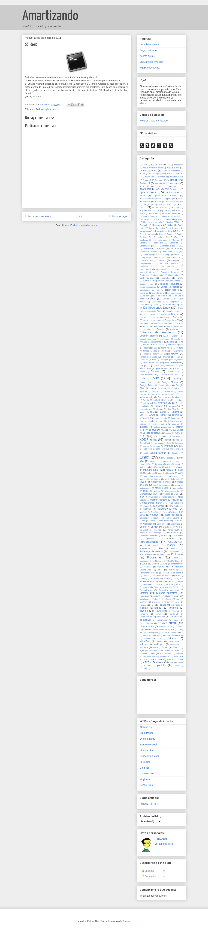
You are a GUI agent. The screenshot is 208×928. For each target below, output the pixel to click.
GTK (174, 402)
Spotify (157, 599)
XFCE (146, 662)
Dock (159, 311)
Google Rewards (158, 388)
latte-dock (147, 449)
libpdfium (147, 453)
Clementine (167, 252)
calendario (163, 240)
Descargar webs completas (165, 302)
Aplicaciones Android (165, 195)
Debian (152, 298)
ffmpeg (146, 351)
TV (159, 623)
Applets (158, 202)
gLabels (176, 368)
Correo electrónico (170, 287)
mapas (169, 470)
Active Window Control (153, 168)
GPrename (168, 391)
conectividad (145, 269)
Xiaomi (159, 662)
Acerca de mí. (147, 56)
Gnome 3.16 (173, 371)
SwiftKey (143, 602)
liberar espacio (176, 449)
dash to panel (158, 293)
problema (161, 554)
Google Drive (146, 385)
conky (176, 269)
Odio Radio (164, 521)
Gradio (146, 400)
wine (145, 659)
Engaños (147, 329)
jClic (163, 430)
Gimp (143, 365)
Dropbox (175, 314)
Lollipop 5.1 (166, 461)
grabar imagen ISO (170, 394)
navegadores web (167, 508)
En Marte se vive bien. (152, 61)
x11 (181, 659)
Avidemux (153, 213)
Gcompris (164, 360)
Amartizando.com (149, 44)
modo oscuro (168, 497)
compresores (145, 263)
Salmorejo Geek (148, 744)
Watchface (174, 644)
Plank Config (152, 545)
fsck (154, 360)
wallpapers (159, 644)
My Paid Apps (176, 506)
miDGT (156, 494)
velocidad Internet (151, 635)
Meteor (157, 491)
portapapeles (173, 551)
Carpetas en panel (148, 246)
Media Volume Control (150, 479)
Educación (178, 317)
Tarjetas (143, 605)
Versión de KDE (153, 638)
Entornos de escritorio (157, 332)
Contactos (144, 275)
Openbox (147, 524)
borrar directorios (157, 228)
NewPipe (155, 512)
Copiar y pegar (147, 284)
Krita (169, 443)
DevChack (144, 305)
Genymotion (177, 360)
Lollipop (153, 461)
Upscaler (147, 632)
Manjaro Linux (151, 469)
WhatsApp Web (172, 650)
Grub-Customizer (161, 400)
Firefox (164, 351)
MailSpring (156, 467)
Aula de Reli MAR (149, 803)
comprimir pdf (147, 266)
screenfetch (168, 581)
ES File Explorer (171, 336)
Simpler (176, 587)
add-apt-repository (172, 171)
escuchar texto (157, 342)
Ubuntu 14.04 (147, 626)
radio (165, 564)
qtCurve (143, 564)
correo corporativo (148, 287)
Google (175, 378)
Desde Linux (146, 785)
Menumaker (178, 488)
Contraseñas (173, 275)
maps (180, 470)
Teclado (162, 605)
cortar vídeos (172, 290)
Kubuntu (156, 446)
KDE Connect (159, 436)
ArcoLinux (175, 207)
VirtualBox (145, 641)
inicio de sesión (159, 424)
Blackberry (144, 219)
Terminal (173, 607)
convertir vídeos (173, 281)
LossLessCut (145, 464)
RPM (178, 576)
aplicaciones (51, 109)
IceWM (152, 415)
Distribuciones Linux (156, 307)
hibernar (159, 409)
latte (181, 446)
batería (154, 216)
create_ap (144, 293)
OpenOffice (162, 524)
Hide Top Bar (173, 409)
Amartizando (50, 16)
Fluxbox (173, 353)
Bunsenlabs (159, 237)
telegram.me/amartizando (154, 120)
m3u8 (177, 464)
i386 (141, 415)
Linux (144, 457)
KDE (143, 436)
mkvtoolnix (153, 497)
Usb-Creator (167, 632)
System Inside (147, 738)
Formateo (166, 357)
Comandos (155, 257)
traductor (161, 617)
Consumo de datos (170, 272)
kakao (168, 433)
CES (181, 246)
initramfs (175, 424)
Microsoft (144, 494)
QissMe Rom (173, 561)
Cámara (175, 240)
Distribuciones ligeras (172, 304)
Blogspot (179, 219)
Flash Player (177, 351)
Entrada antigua (118, 216)
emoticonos (148, 326)
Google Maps (165, 385)
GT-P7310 (162, 403)
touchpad (174, 614)
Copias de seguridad (168, 284)
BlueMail (143, 225)
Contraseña (158, 275)
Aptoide (158, 204)
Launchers (160, 449)
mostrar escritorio (158, 500)
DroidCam (163, 314)
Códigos (143, 257)
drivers (152, 314)
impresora (175, 418)
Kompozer (158, 443)
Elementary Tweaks (148, 323)
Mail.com (144, 467)
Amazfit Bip (148, 177)
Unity (180, 629)
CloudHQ (147, 255)
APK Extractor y (172, 189)
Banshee (143, 216)
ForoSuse (145, 761)
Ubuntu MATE (154, 629)
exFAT (180, 342)
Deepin (166, 299)
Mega (143, 481)
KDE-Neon (175, 436)
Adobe (142, 173)
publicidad (144, 561)
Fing (155, 351)
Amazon (161, 177)
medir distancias (172, 479)
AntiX (142, 186)
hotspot (143, 412)
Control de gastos (148, 278)
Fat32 (155, 348)
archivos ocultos (159, 207)
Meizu (168, 482)
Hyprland (174, 412)
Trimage (176, 620)
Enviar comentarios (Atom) (84, 225)
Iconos (163, 415)
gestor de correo (171, 362)
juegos (179, 430)
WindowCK (165, 656)
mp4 (160, 503)
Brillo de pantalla (147, 234)
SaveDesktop (152, 581)
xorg (171, 662)
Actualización (173, 167)
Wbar (165, 647)
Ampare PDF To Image (153, 180)
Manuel (162, 839)
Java (154, 430)
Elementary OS (172, 320)
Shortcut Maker (161, 587)
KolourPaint (145, 443)
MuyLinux (145, 779)
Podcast (174, 548)
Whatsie (143, 653)
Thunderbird (161, 611)
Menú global (161, 488)
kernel (168, 440)
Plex (161, 548)
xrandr (180, 662)
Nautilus (147, 509)
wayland (144, 647)
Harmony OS (174, 406)
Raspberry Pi (177, 564)
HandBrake (145, 406)
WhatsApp (154, 650)
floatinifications (159, 354)
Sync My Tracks (172, 602)
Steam (168, 599)
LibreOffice (160, 452)
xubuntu (147, 665)
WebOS (176, 647)
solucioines (144, 599)
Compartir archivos (172, 257)
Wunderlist (171, 659)
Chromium (160, 248)
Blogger (168, 219)
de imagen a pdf (175, 293)
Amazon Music (176, 177)
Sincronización (146, 590)
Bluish (170, 225)
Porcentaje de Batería (151, 551)
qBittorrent (157, 561)
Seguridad (147, 584)
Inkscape (144, 427)
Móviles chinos (147, 503)
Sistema (144, 592)
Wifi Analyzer (165, 653)
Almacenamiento (175, 173)
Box (178, 231)
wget (142, 650)
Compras (175, 260)
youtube (161, 665)
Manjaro (179, 467)
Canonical (174, 243)
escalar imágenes (148, 339)
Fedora (179, 348)
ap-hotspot (174, 186)
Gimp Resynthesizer (163, 366)
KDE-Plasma (148, 439)
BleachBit (157, 219)
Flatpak (146, 354)
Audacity (167, 210)
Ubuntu (171, 623)
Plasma (171, 545)
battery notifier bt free (170, 216)
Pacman (157, 530)
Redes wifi (163, 567)
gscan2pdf (178, 400)
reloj (160, 570)
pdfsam (150, 539)
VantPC (179, 632)
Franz (177, 357)
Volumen (144, 644)
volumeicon (174, 641)
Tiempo (176, 611)
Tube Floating (146, 623)
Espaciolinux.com (149, 756)
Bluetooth (157, 225)
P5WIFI (176, 527)
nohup (142, 515)
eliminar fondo (167, 323)
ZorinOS (143, 668)
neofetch (143, 512)
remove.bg (173, 570)
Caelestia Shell (147, 240)
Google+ (175, 388)
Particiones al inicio (148, 536)
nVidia (152, 521)
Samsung (155, 579)
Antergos (174, 183)
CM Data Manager (162, 255)
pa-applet (144, 530)
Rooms (146, 576)
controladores (165, 278)
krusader (179, 443)
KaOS (177, 433)
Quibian (155, 564)
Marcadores (148, 473)
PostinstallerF (146, 554)
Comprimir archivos (168, 263)
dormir (142, 314)
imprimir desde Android (151, 421)
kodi (178, 440)
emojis (180, 323)
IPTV (145, 430)
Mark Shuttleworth (166, 473)
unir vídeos (169, 629)
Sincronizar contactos (169, 590)
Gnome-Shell (146, 374)
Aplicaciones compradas (150, 199)
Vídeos (172, 638)
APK (158, 189)
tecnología (175, 605)
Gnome (155, 371)
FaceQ (146, 348)
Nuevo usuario (172, 518)
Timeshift (144, 614)
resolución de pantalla (173, 573)
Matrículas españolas (153, 476)
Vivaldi (159, 641)
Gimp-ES (145, 767)
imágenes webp (160, 418)
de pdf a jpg (148, 296)
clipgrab (179, 252)
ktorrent (146, 446)
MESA (146, 491)
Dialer (155, 305)
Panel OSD (173, 530)
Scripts (180, 581)
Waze (155, 647)
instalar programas (162, 427)
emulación (162, 326)
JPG (171, 430)
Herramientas (146, 409)
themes (144, 610)
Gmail (142, 371)
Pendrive (170, 538)
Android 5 (145, 183)
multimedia (178, 503)
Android (40, 109)
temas (157, 607)
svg (177, 599)
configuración (162, 269)
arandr (170, 204)
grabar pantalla (146, 397)
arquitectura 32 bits (149, 210)
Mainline (168, 467)
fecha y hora (166, 348)
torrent (158, 614)
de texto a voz (164, 296)
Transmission (162, 620)
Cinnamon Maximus (149, 252)
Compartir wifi (146, 260)
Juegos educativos (152, 433)
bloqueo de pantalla (152, 222)
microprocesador (172, 491)
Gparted (143, 391)
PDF (163, 535)
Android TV (160, 183)
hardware (158, 406)
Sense (159, 584)
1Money (143, 165)
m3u (169, 464)
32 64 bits (156, 164)
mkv (142, 497)
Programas (154, 557)
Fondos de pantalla (148, 357)
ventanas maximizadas (173, 635)
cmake (177, 255)
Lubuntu (158, 464)
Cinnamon (174, 248)
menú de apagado (161, 485)
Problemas (177, 554)
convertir (179, 278)
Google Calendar (148, 382)
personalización (150, 541)
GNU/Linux (149, 378)
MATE (180, 473)
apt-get (146, 204)
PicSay (170, 542)
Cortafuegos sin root (149, 290)
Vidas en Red (147, 750)
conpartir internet (147, 272)
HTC (152, 412)
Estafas (170, 342)
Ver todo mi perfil (164, 843)
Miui (175, 493)
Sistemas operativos (150, 596)
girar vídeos (162, 368)
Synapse (156, 602)
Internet (179, 427)
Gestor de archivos (151, 362)
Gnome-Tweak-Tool (169, 374)
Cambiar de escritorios (151, 243)
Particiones (172, 532)
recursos (147, 567)
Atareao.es (146, 727)
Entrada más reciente (38, 216)
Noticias (154, 514)
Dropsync (144, 317)
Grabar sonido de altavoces (170, 397)
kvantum (168, 445)
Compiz (161, 260)
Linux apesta (167, 458)
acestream (178, 165)
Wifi (153, 653)
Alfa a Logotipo (156, 173)
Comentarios (150, 876)
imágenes (144, 418)
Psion (175, 558)
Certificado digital (167, 246)
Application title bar (174, 202)
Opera (143, 527)
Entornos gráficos (149, 336)
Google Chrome (170, 382)
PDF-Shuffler (177, 536)
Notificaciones (172, 515)
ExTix (161, 345)
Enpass (160, 329)
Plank (180, 542)
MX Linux (158, 505)
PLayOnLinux (146, 548)
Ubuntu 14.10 (165, 626)
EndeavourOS (177, 326)
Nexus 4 (176, 512)
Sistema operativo (166, 592)
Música (146, 506)
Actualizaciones (148, 170)
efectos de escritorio (152, 320)
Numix (142, 521)
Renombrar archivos (149, 573)
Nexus (166, 512)
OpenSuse (175, 524)
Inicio (80, 216)
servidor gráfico (173, 584)
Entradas (148, 870)
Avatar (142, 213)
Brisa (160, 234)
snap (176, 596)
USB (156, 632)
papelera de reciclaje (150, 533)
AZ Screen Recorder (171, 213)
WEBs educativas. (150, 67)
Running (143, 579)
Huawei (162, 412)
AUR (178, 210)
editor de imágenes (160, 317)
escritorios (164, 339)
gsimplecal (148, 403)
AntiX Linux (156, 186)
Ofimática (178, 520)
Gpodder (155, 391)
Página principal (148, 50)
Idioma (175, 415)
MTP (168, 503)
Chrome (147, 248)
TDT (153, 605)
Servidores (144, 587)
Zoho (176, 665)
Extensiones (149, 344)
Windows (178, 656)
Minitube (166, 494)
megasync (156, 482)
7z (168, 165)
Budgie (170, 234)
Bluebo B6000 (172, 222)
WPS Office (157, 659)
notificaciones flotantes (150, 518)
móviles (175, 500)
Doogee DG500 (173, 311)
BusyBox (174, 237)
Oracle (166, 527)
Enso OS (174, 329)
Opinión (154, 527)
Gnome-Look (147, 773)
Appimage (169, 199)
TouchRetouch (146, 617)
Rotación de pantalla (162, 576)
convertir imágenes (152, 280)
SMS (167, 596)
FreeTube (144, 360)
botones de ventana (163, 231)
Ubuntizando (147, 732)
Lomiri (177, 461)
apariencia (145, 189)
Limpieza (176, 453)
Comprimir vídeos (169, 266)
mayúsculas (174, 476)
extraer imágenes (175, 345)
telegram (144, 608)
